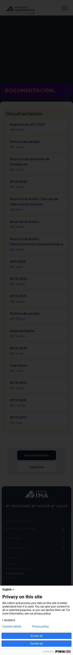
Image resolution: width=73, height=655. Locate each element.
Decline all (36, 643)
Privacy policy (40, 626)
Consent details (11, 626)
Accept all (37, 635)
